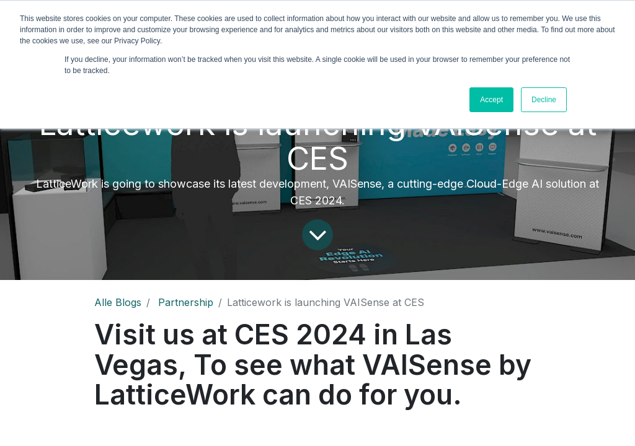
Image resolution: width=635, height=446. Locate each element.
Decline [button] (543, 99)
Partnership (185, 302)
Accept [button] (491, 99)
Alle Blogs (117, 302)
